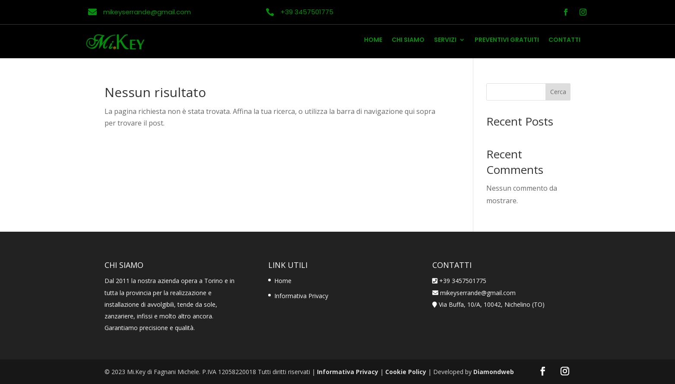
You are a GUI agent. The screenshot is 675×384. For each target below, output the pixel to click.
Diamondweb (493, 372)
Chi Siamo (408, 40)
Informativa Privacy (301, 296)
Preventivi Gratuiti (507, 40)
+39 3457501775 (462, 281)
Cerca (558, 92)
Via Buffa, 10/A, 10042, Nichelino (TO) (492, 304)
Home (373, 40)
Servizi (445, 40)
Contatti (564, 40)
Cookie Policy (405, 372)
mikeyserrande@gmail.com (477, 293)
